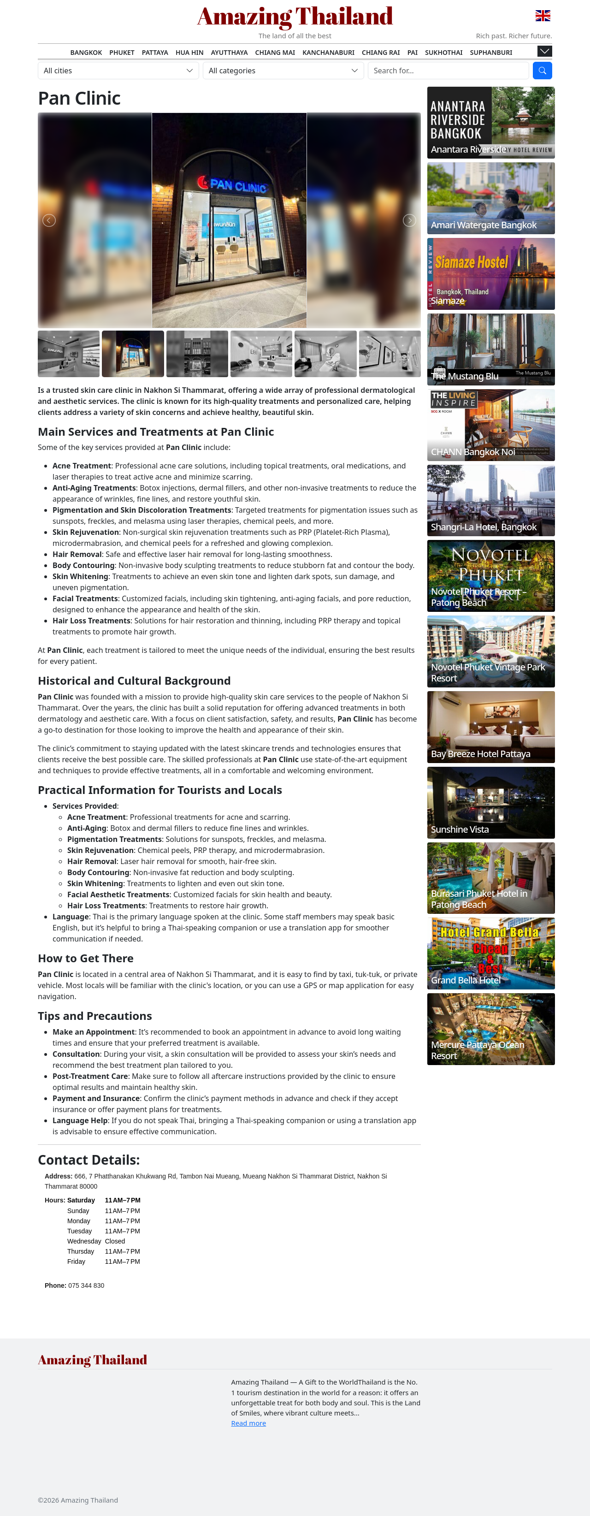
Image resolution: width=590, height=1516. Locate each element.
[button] (104, 1231)
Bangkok (86, 52)
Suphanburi (491, 52)
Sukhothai (444, 52)
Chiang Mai (275, 52)
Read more (248, 1422)
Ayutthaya (229, 52)
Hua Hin (190, 52)
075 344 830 (86, 1285)
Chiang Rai (381, 52)
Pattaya (155, 52)
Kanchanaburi (328, 52)
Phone (55, 1285)
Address (58, 1176)
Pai (412, 52)
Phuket (122, 52)
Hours (54, 1200)
